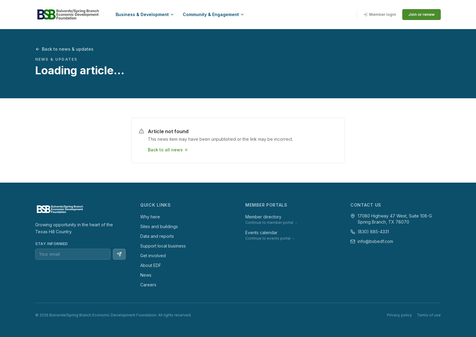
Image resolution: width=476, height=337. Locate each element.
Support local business (163, 245)
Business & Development (145, 14)
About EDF (150, 265)
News (145, 275)
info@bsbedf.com (375, 241)
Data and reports (157, 236)
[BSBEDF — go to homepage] (67, 14)
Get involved (153, 255)
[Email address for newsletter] (72, 254)
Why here (150, 216)
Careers (148, 284)
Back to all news (168, 149)
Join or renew (421, 14)
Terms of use (429, 315)
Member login (379, 14)
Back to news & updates (64, 49)
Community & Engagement (213, 14)
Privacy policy (399, 315)
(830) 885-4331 (373, 231)
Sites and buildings (159, 226)
